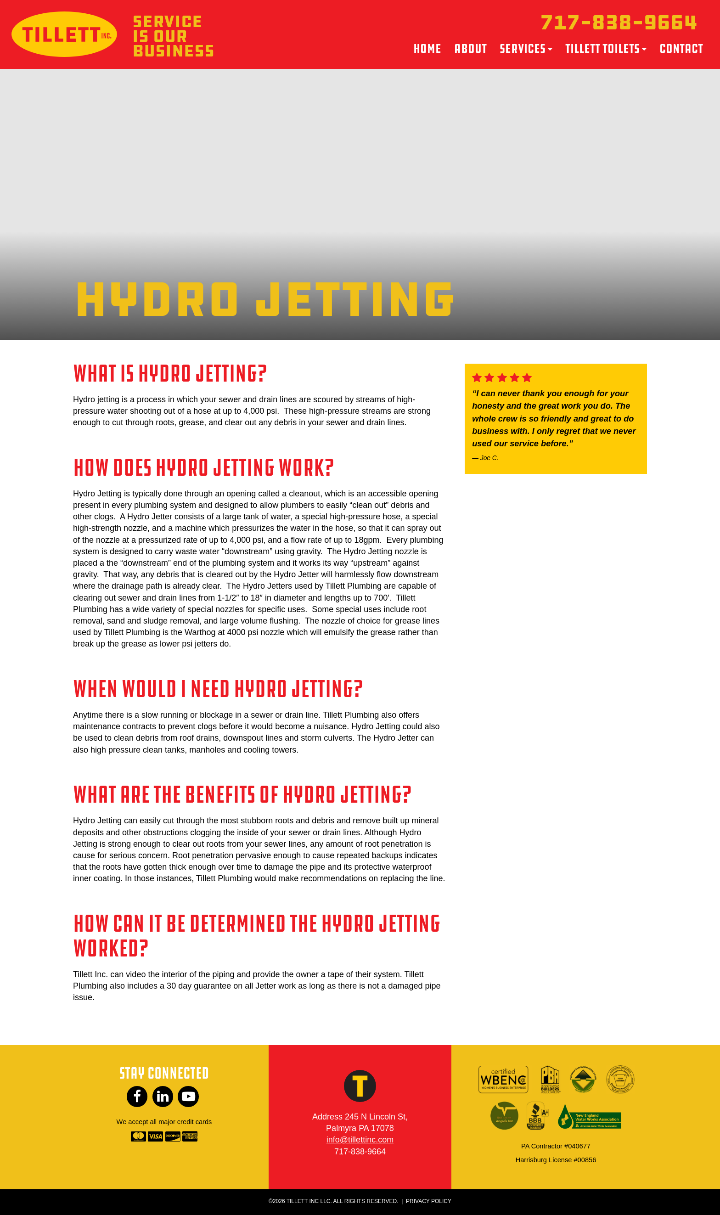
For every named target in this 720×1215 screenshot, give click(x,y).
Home (427, 49)
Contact (681, 49)
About (470, 49)
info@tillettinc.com (360, 1141)
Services (523, 49)
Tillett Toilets (602, 49)
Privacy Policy (428, 1202)
